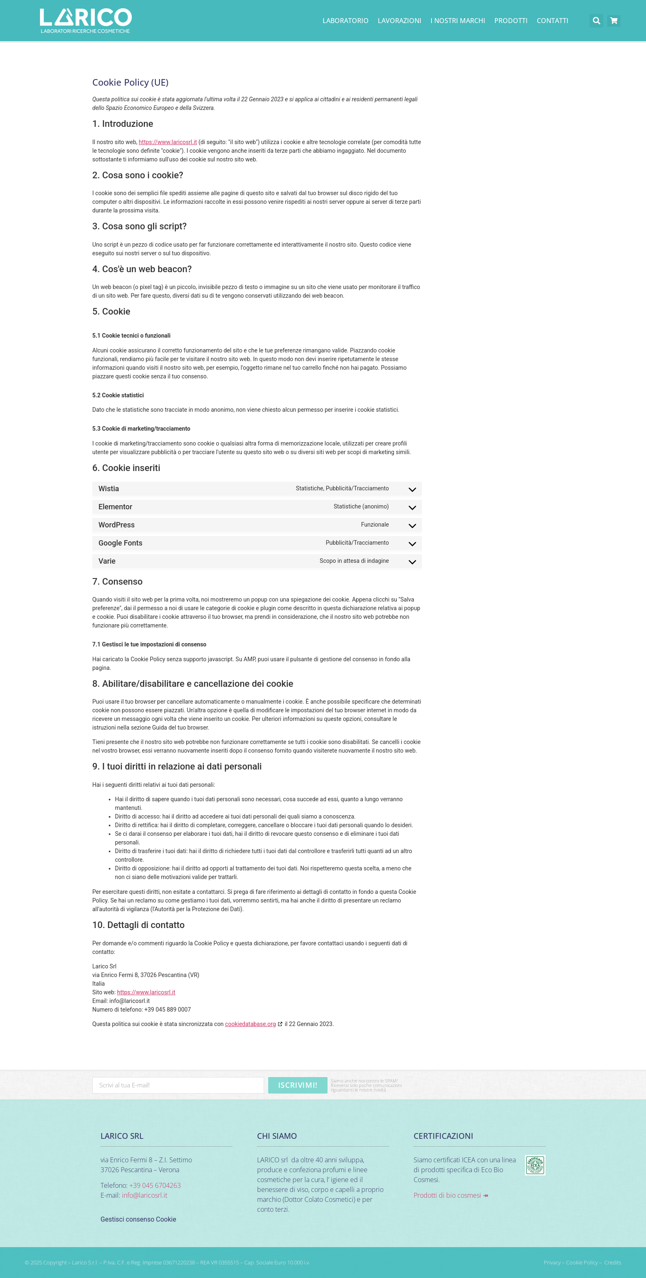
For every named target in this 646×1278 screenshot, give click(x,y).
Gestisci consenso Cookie (138, 1219)
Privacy (552, 1262)
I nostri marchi (458, 20)
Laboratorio (346, 20)
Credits (612, 1262)
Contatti (553, 20)
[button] (596, 21)
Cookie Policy (582, 1262)
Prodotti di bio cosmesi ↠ (451, 1195)
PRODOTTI (511, 20)
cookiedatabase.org (250, 1024)
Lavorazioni (399, 20)
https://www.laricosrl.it (168, 142)
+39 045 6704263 (155, 1185)
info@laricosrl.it (144, 1195)
